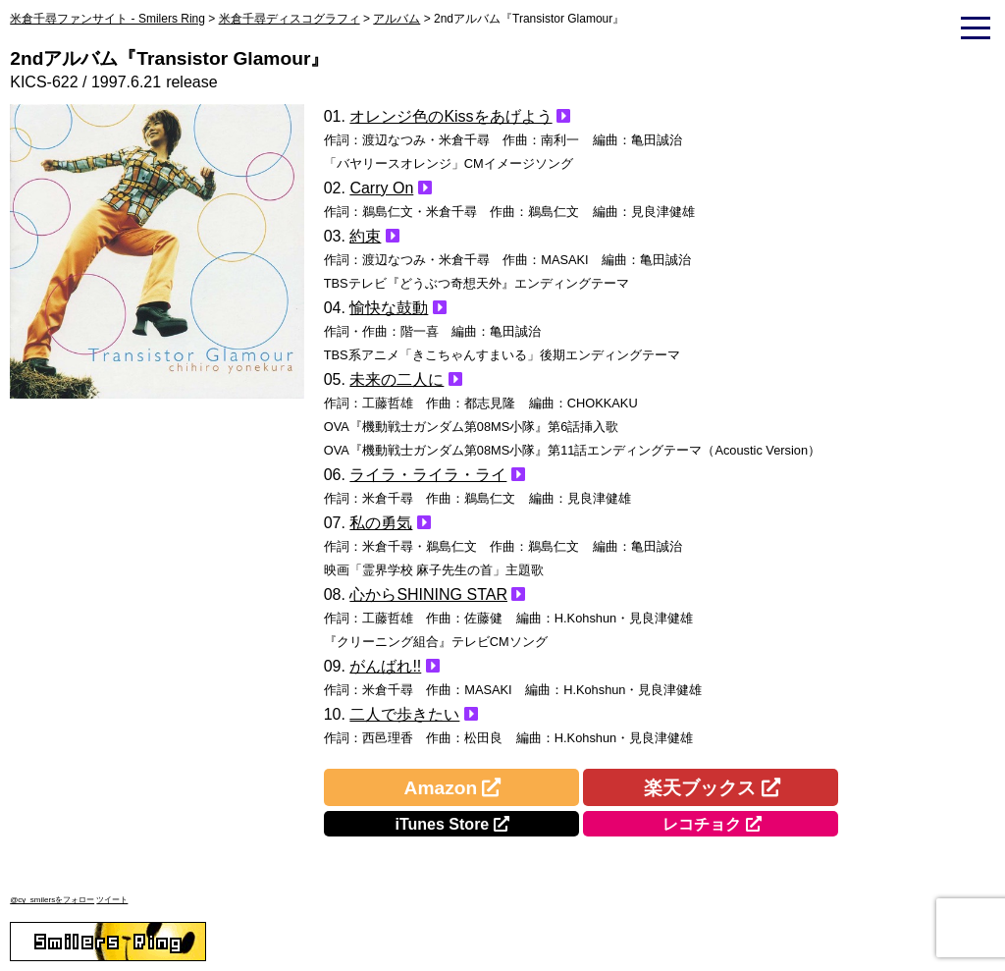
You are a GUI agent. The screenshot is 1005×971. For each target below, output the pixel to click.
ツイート (112, 899)
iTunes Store (443, 824)
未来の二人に (396, 379)
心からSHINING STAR (428, 594)
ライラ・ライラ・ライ (427, 474)
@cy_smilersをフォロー (52, 899)
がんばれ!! (385, 666)
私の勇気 (380, 522)
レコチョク (701, 824)
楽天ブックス (700, 788)
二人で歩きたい (404, 714)
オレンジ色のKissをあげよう (450, 116)
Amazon (441, 788)
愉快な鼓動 (388, 307)
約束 (365, 236)
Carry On (381, 188)
